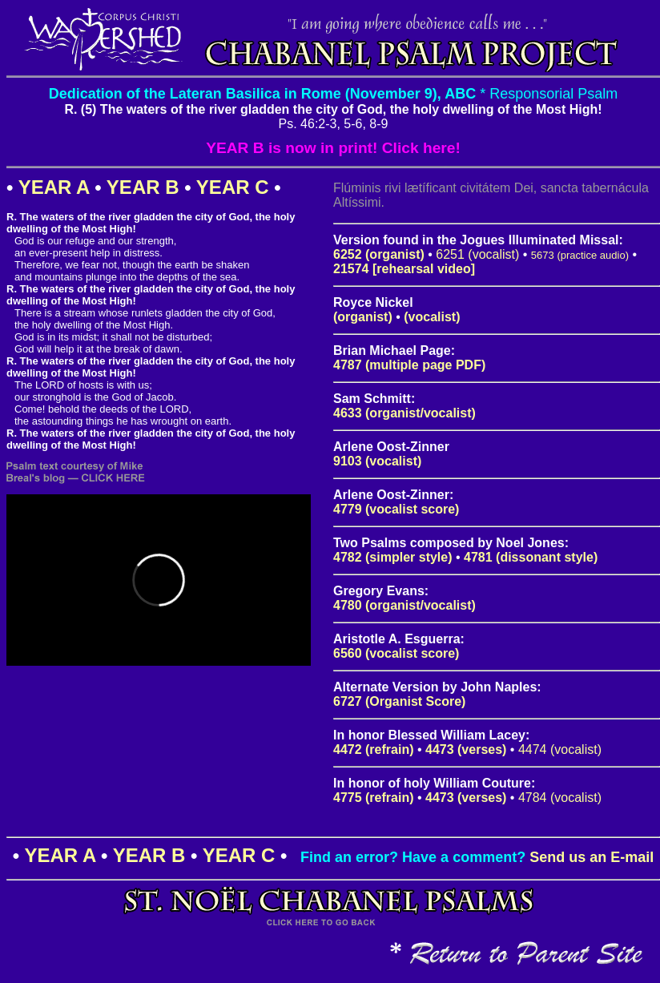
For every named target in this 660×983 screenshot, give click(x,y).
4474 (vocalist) (560, 749)
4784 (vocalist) (560, 797)
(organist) (362, 317)
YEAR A (54, 187)
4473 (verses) (465, 749)
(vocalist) (432, 317)
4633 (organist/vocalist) (404, 413)
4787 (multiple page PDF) (409, 365)
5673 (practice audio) (580, 255)
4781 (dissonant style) (531, 557)
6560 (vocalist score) (396, 653)
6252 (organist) (379, 254)
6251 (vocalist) (477, 254)
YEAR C (232, 187)
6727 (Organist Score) (399, 701)
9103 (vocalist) (377, 461)
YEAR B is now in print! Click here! (333, 147)
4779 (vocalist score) (396, 509)
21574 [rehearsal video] (404, 269)
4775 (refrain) (373, 797)
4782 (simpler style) (393, 557)
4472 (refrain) (373, 749)
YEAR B (143, 187)
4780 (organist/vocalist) (404, 605)
